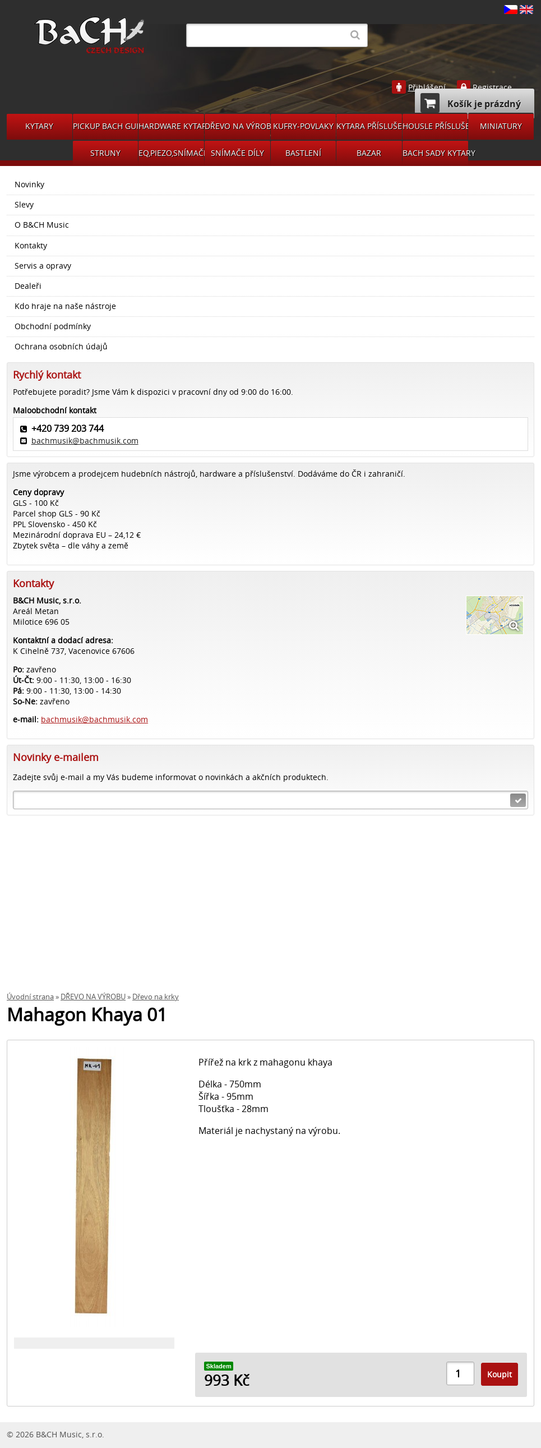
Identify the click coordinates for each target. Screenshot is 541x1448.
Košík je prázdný (470, 103)
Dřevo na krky (155, 997)
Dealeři (28, 286)
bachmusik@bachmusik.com (84, 440)
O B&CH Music (42, 225)
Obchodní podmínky (53, 326)
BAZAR (369, 152)
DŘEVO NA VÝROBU (237, 126)
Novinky (29, 184)
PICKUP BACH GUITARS (105, 126)
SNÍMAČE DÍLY (237, 152)
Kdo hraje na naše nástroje (65, 306)
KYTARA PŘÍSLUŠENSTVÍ (369, 126)
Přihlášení (427, 87)
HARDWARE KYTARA (171, 126)
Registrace (492, 87)
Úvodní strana (30, 997)
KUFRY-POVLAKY (303, 126)
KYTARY (39, 126)
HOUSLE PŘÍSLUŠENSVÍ (435, 126)
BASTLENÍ (303, 152)
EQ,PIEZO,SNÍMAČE (171, 152)
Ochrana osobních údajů (61, 347)
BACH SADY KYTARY (436, 152)
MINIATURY (501, 126)
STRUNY (105, 152)
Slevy (24, 205)
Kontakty (31, 246)
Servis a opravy (43, 266)
